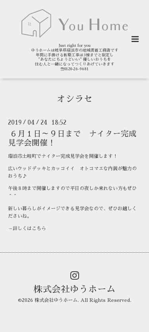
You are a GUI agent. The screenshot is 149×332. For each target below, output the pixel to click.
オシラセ (74, 98)
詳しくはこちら (29, 228)
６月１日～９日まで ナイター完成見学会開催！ (72, 138)
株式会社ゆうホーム (74, 289)
